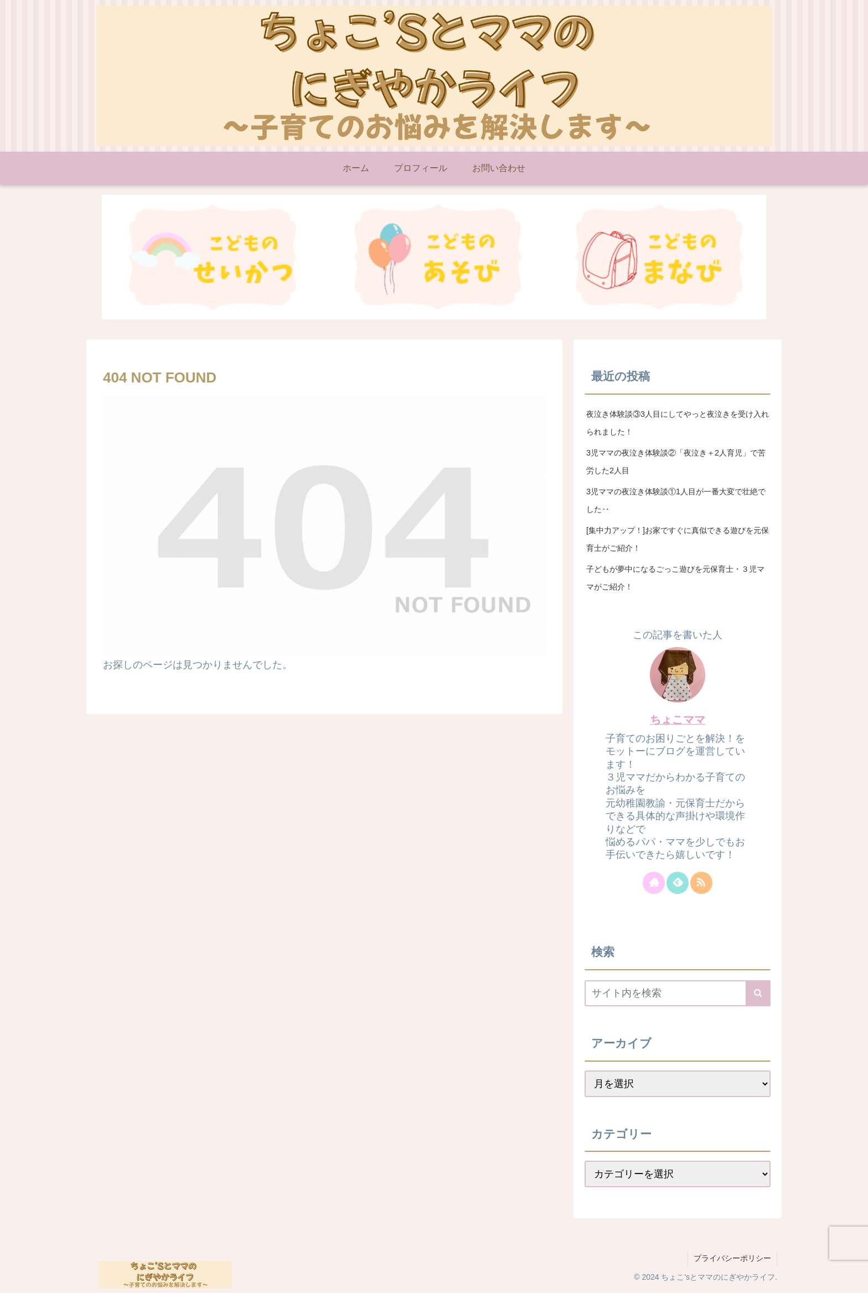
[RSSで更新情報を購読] (701, 883)
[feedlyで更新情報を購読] (677, 883)
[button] (758, 993)
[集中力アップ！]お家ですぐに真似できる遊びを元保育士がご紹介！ (677, 539)
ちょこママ (677, 719)
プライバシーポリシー (732, 1258)
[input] (678, 993)
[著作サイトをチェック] (654, 883)
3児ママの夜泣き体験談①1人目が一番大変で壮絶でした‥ (676, 500)
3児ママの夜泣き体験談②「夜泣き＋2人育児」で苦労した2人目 (676, 461)
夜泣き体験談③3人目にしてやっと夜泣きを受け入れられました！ (677, 423)
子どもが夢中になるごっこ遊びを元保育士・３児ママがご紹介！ (675, 578)
